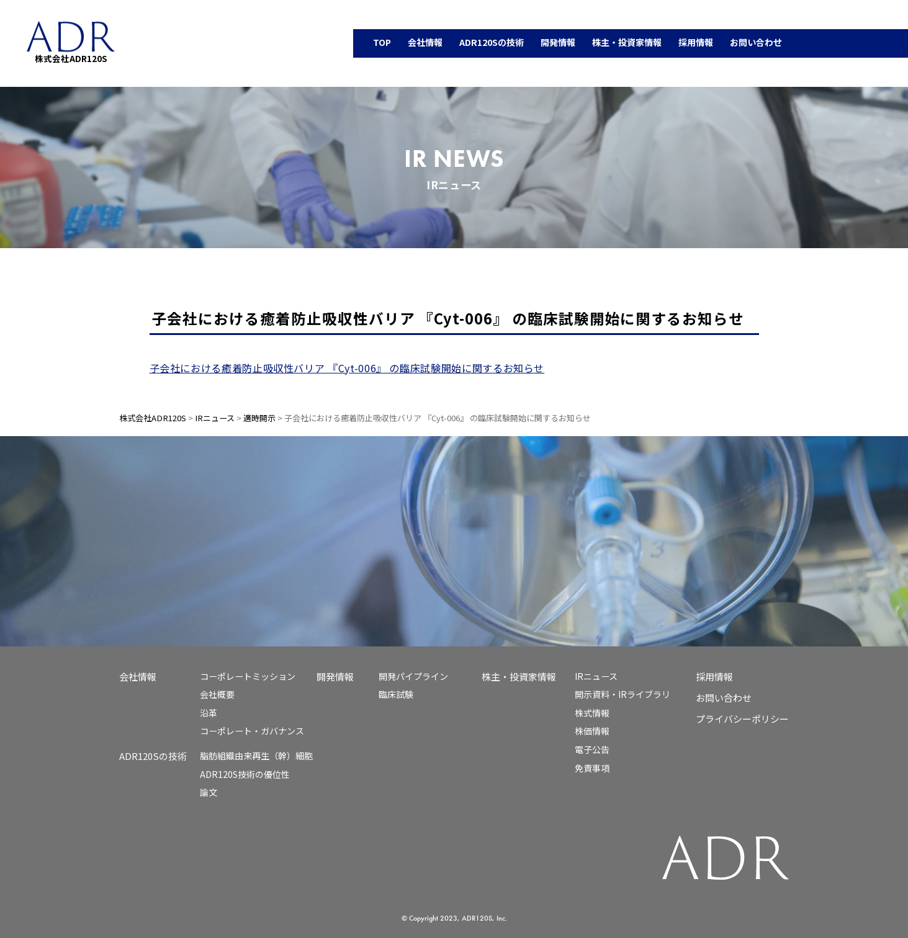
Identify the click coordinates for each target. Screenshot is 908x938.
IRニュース (596, 676)
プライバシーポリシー (742, 718)
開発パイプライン (413, 676)
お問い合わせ (724, 697)
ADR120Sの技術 (153, 755)
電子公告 (592, 749)
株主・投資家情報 (519, 676)
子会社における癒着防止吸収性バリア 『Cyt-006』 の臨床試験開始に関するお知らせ (347, 367)
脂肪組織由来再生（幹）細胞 (256, 755)
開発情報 (335, 676)
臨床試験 (396, 694)
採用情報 (714, 676)
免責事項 (592, 768)
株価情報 (592, 731)
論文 (208, 792)
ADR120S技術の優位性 (245, 774)
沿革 (208, 713)
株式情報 (592, 713)
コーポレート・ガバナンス (252, 731)
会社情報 (137, 676)
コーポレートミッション (247, 676)
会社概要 (217, 694)
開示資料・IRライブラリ (622, 694)
